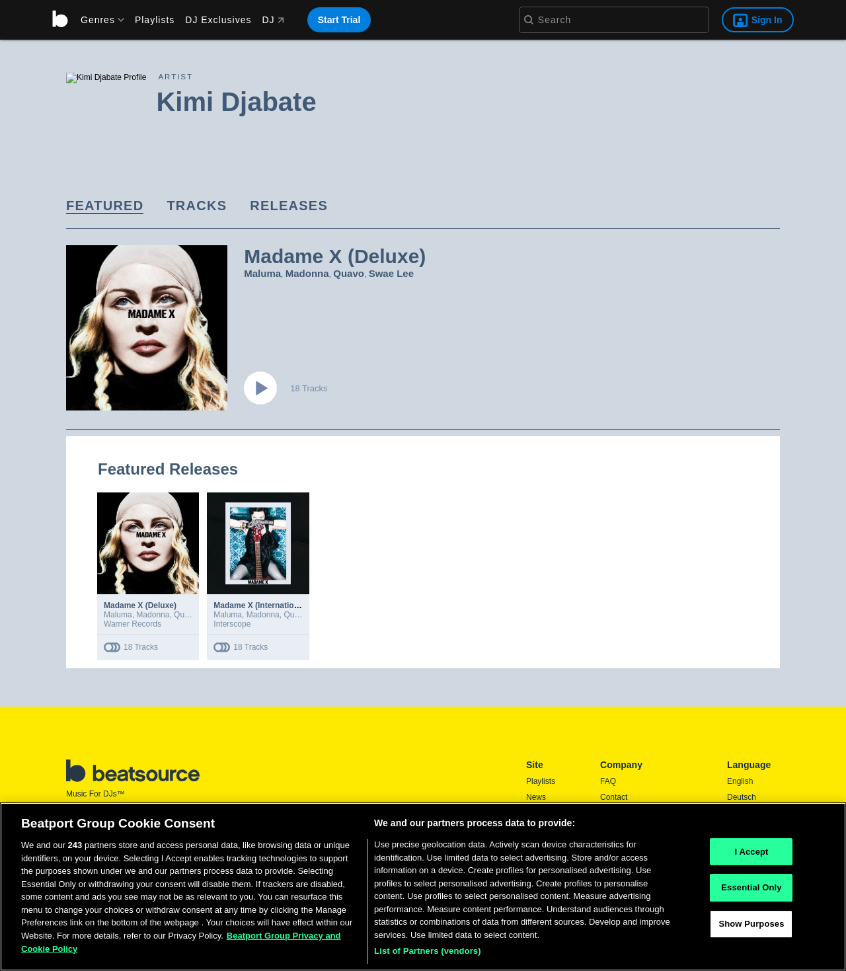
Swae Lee (391, 273)
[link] (104, 206)
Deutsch (741, 797)
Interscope (231, 624)
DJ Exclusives (218, 20)
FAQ (608, 781)
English (740, 781)
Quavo (348, 273)
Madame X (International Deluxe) (274, 605)
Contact (613, 797)
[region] (423, 886)
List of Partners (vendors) (427, 951)
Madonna (307, 273)
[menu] (98, 20)
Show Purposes (751, 924)
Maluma (262, 273)
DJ (273, 20)
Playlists (154, 20)
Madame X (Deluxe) (140, 605)
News (536, 797)
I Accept (751, 852)
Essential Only (751, 887)
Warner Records (132, 624)
